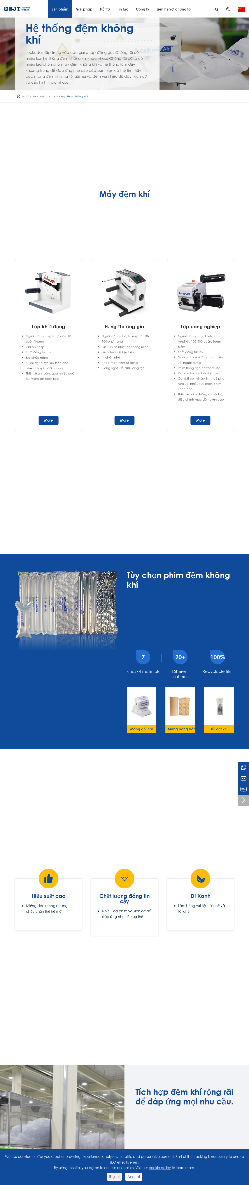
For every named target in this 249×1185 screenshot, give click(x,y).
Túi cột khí (219, 729)
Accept (133, 1176)
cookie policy (160, 1167)
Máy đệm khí (124, 194)
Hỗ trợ (105, 9)
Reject (114, 1176)
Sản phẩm (60, 9)
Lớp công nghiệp (200, 326)
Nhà (25, 96)
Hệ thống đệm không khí (69, 96)
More (48, 420)
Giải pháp (84, 9)
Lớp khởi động (48, 326)
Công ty (142, 9)
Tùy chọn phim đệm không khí (178, 579)
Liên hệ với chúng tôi (174, 9)
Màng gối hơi (141, 729)
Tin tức (122, 9)
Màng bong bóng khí (181, 729)
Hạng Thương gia (124, 326)
